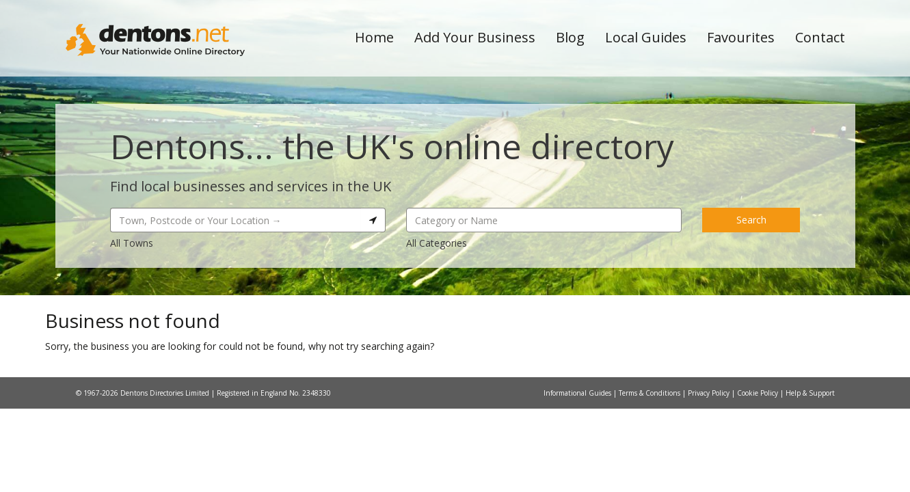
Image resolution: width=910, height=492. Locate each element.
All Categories (436, 242)
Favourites (741, 37)
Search (751, 219)
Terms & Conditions (650, 393)
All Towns (131, 242)
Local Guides (645, 37)
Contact (820, 37)
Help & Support (810, 393)
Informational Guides (578, 393)
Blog (570, 37)
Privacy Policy (710, 393)
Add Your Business (474, 37)
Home (374, 37)
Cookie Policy (758, 393)
